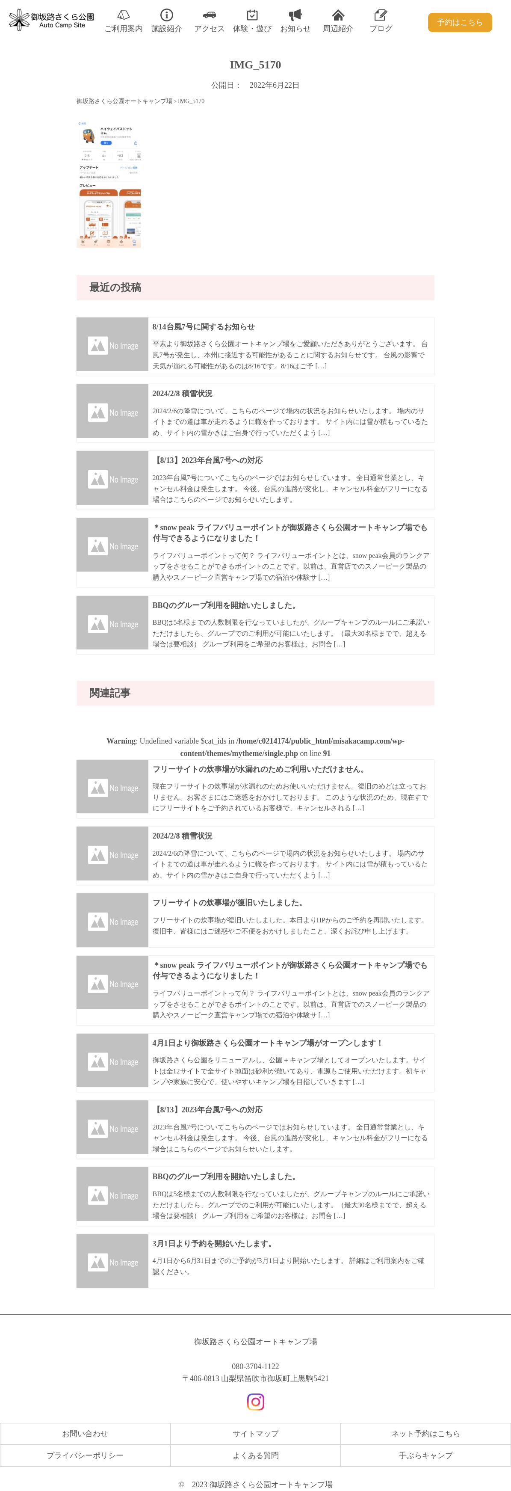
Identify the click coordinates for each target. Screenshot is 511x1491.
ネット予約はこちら (426, 1433)
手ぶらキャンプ (426, 1455)
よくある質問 (256, 1455)
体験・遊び (252, 21)
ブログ (381, 21)
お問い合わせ (85, 1433)
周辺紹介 (338, 21)
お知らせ (295, 21)
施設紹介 (166, 21)
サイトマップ (256, 1433)
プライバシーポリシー (85, 1455)
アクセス (209, 21)
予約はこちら (460, 22)
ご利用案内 (123, 21)
